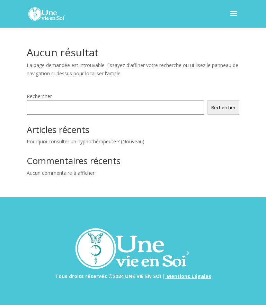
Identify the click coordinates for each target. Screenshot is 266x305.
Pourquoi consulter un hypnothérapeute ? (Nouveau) (85, 141)
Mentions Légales (189, 276)
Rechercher (39, 96)
